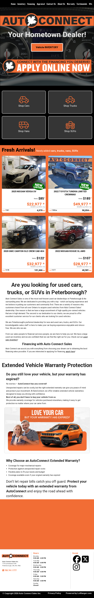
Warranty (71, 3)
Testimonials (81, 3)
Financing (31, 3)
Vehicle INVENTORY (47, 47)
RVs (90, 3)
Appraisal (41, 3)
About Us (61, 3)
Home (13, 3)
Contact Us (51, 3)
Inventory (21, 3)
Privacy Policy (54, 593)
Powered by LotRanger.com (79, 593)
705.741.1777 (10, 570)
